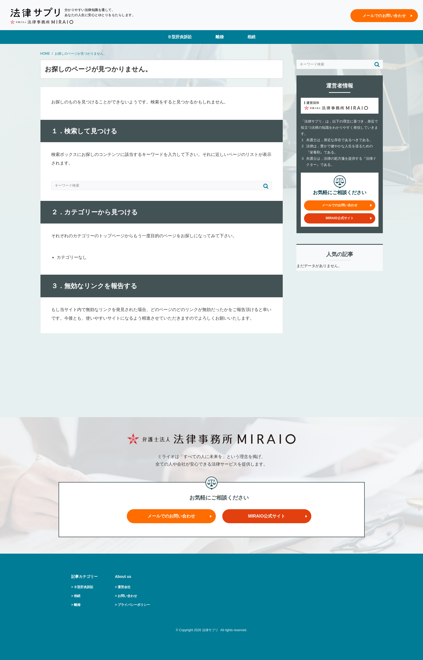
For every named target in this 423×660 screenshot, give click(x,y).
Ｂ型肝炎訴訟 (180, 36)
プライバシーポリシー (134, 605)
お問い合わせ (127, 596)
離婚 (220, 36)
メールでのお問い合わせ (384, 15)
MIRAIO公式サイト (339, 218)
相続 (251, 36)
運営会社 (124, 587)
